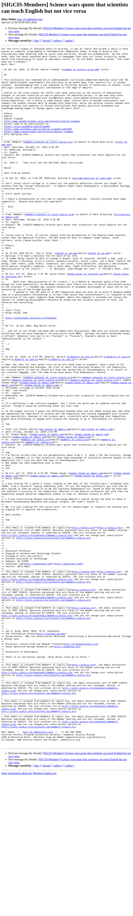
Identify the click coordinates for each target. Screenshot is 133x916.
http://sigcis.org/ (109, 623)
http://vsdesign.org (67, 766)
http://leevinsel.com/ (68, 667)
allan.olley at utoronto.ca (85, 319)
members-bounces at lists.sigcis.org (48, 161)
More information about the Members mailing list (28, 913)
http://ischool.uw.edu (51, 751)
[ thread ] (46, 40)
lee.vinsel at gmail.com (54, 505)
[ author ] (69, 40)
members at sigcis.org (36, 518)
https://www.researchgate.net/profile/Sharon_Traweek (38, 148)
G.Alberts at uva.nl (80, 418)
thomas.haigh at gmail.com (37, 449)
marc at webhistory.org (29, 19)
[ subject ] (57, 40)
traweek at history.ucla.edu (80, 74)
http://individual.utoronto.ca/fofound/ (31, 372)
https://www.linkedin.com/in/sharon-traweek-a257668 (38, 145)
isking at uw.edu (66, 294)
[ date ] (37, 40)
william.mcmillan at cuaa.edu (92, 204)
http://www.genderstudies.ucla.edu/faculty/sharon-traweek (42, 136)
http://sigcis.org (83, 623)
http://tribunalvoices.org (80, 763)
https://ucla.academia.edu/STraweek (27, 142)
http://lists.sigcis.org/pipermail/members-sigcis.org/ (37, 633)
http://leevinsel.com (37, 667)
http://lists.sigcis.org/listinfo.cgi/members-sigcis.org (53, 636)
